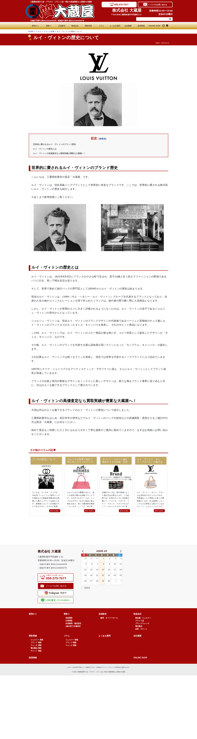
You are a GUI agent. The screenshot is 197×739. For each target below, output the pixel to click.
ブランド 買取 (36, 649)
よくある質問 (115, 26)
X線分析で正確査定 (73, 632)
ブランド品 (139, 627)
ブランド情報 (48, 31)
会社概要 (128, 26)
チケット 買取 (36, 657)
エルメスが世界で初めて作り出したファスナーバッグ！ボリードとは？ (80, 460)
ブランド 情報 (71, 649)
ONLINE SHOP (155, 26)
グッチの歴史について (44, 459)
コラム (101, 26)
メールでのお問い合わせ (157, 4)
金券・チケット (141, 635)
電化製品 (138, 632)
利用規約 (117, 673)
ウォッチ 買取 (36, 651)
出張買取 (68, 627)
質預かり (35, 26)
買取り (48, 26)
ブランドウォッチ (142, 630)
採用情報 (141, 26)
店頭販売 (61, 26)
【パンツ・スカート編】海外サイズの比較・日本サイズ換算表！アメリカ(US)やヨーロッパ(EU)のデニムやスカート (115, 460)
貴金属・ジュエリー (143, 624)
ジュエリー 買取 (37, 646)
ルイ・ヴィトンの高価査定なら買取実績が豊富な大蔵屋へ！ (64, 153)
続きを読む (54, 511)
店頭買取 (68, 624)
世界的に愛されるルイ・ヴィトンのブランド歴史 (58, 144)
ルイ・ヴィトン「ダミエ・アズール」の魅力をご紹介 (150, 460)
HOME (31, 31)
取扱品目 (75, 26)
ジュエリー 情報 (71, 646)
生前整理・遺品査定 (73, 630)
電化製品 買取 (36, 654)
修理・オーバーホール (109, 624)
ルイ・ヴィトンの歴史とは (47, 148)
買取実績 (88, 26)
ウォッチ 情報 (71, 651)
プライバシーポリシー (108, 673)
